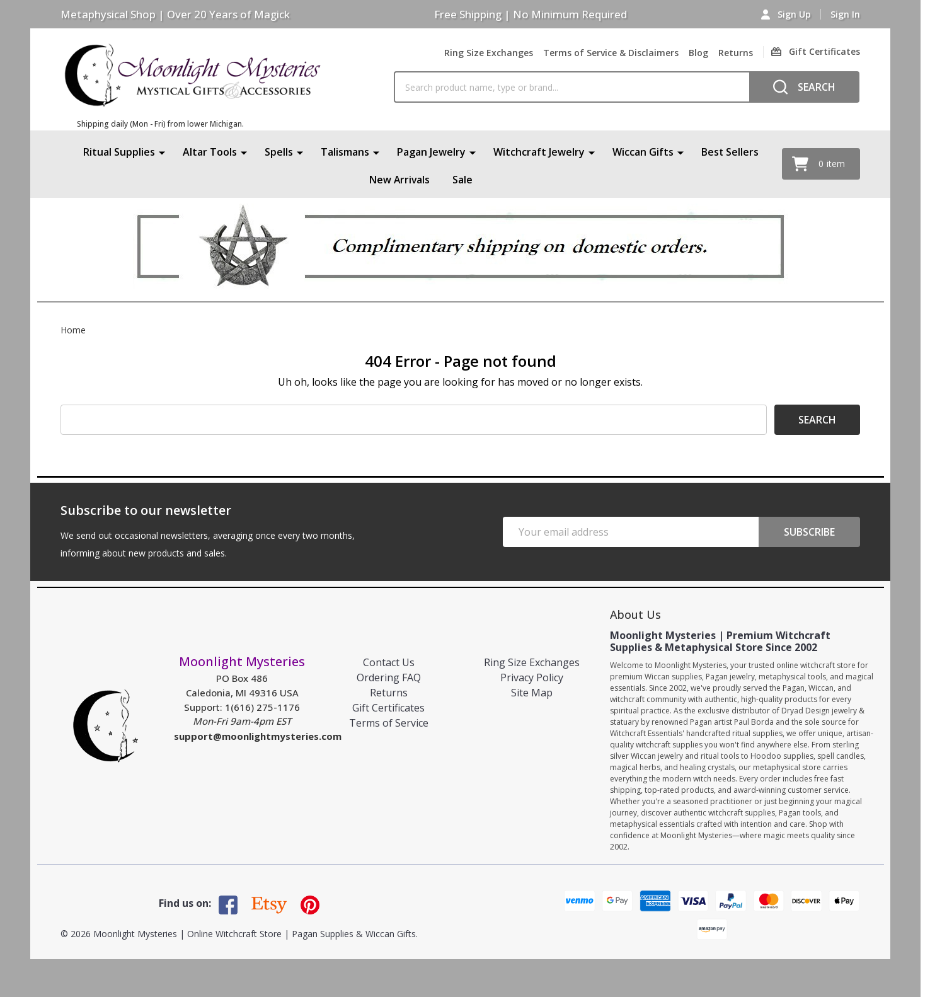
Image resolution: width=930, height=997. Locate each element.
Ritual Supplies (119, 152)
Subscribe (809, 532)
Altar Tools (210, 152)
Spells (279, 152)
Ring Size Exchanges (488, 53)
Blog (698, 53)
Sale (463, 180)
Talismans (345, 152)
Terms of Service (388, 723)
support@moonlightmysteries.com (258, 736)
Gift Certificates (388, 708)
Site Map (532, 693)
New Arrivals (399, 180)
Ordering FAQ (389, 677)
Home (73, 330)
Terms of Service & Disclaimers (611, 53)
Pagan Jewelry (431, 152)
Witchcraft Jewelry (539, 152)
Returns (735, 53)
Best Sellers (730, 152)
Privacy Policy (531, 677)
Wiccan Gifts (643, 152)
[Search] (804, 87)
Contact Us (389, 662)
